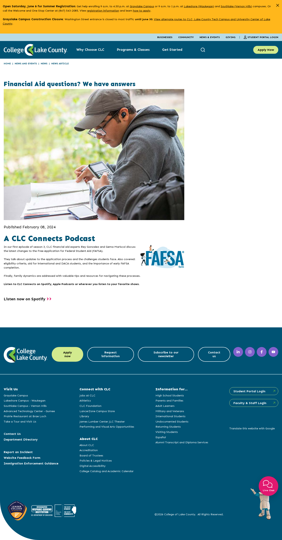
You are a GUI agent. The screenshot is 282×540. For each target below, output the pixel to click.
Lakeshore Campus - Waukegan (24, 400)
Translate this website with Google (252, 428)
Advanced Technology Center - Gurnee (29, 411)
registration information (103, 10)
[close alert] (277, 5)
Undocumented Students (171, 421)
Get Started (172, 49)
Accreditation (89, 450)
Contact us (214, 354)
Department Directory (21, 439)
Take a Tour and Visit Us (20, 421)
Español (160, 437)
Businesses (164, 37)
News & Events (210, 37)
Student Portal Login (261, 37)
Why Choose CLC (90, 49)
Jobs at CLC (87, 395)
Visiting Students (166, 432)
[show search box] (203, 49)
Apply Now (266, 50)
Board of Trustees (91, 455)
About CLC (87, 445)
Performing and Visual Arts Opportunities (107, 426)
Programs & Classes (133, 49)
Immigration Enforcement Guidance (31, 463)
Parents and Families (169, 400)
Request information (110, 354)
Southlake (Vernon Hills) (236, 6)
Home (7, 63)
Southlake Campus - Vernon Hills (25, 406)
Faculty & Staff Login (249, 403)
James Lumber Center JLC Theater (102, 421)
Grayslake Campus (142, 6)
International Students (170, 416)
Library (84, 416)
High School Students (169, 395)
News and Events (26, 63)
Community (186, 37)
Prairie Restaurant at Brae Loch (25, 416)
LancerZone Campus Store (97, 411)
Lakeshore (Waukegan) (199, 6)
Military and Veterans (169, 411)
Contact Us (12, 434)
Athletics (85, 400)
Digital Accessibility (93, 466)
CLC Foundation (90, 406)
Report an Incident (18, 452)
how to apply (141, 10)
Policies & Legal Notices (96, 460)
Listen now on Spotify (24, 299)
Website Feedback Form (22, 458)
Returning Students (168, 426)
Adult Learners (164, 406)
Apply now (67, 354)
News (44, 63)
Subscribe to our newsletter (166, 354)
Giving (230, 37)
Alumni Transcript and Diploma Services (181, 442)
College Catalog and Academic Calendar (107, 471)
